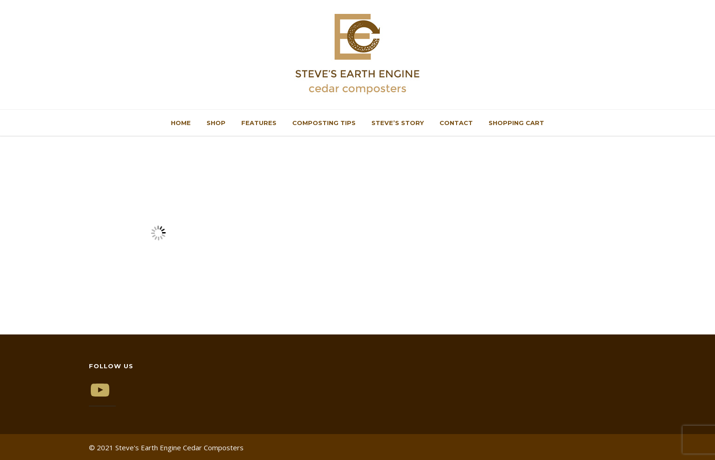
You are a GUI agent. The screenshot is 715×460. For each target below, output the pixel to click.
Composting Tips (324, 122)
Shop (216, 122)
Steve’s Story (397, 122)
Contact (456, 122)
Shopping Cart (516, 122)
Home (181, 122)
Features (258, 122)
